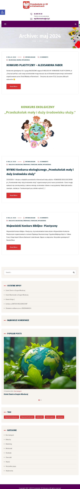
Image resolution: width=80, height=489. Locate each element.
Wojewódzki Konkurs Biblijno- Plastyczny (33, 224)
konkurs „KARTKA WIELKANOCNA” (16, 302)
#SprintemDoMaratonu (11, 415)
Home (34, 41)
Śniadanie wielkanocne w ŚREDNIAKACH (18, 306)
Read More (13, 85)
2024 (41, 41)
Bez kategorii (17, 389)
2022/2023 (40, 415)
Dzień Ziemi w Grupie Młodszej (15, 289)
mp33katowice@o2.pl (43, 14)
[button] (39, 398)
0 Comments (44, 55)
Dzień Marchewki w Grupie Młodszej (17, 293)
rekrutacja (60, 415)
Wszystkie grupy (11, 464)
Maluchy (12, 163)
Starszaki (33, 163)
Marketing (9, 442)
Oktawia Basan (30, 55)
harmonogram (50, 415)
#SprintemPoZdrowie (27, 415)
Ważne (19, 58)
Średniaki (26, 163)
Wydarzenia (26, 58)
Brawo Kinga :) (10, 298)
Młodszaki (12, 58)
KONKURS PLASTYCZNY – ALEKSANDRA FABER (35, 63)
